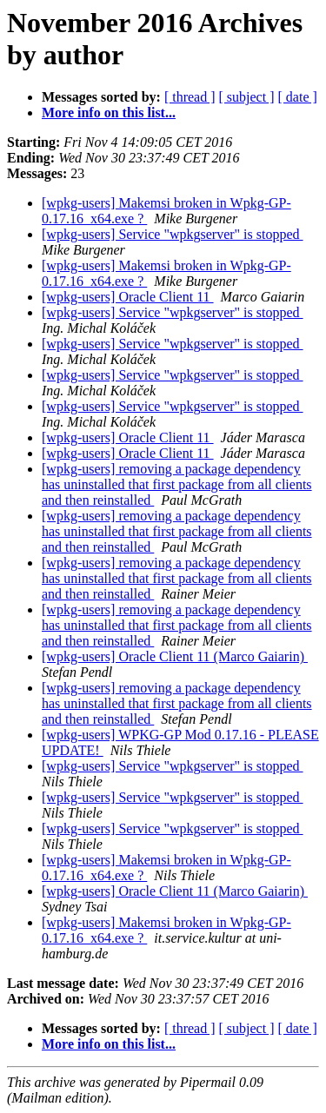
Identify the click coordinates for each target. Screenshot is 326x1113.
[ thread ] (190, 96)
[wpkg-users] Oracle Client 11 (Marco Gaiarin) (175, 656)
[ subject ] (247, 96)
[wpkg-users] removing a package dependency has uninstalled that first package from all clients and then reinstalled (177, 484)
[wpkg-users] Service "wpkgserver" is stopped (172, 234)
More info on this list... (109, 112)
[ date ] (297, 96)
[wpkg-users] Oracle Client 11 (128, 296)
